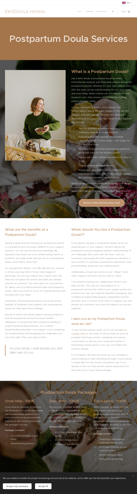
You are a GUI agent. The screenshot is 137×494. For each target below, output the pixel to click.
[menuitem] (70, 11)
